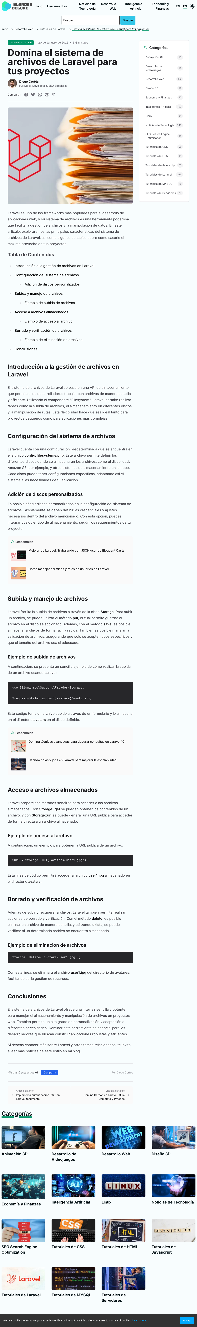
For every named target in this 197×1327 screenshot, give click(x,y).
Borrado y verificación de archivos (43, 330)
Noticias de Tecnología (87, 6)
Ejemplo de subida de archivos (50, 303)
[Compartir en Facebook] (26, 95)
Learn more (139, 1320)
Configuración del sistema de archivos (47, 275)
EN (178, 6)
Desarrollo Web (108, 6)
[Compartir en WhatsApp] (40, 95)
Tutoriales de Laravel (53, 29)
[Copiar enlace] (54, 95)
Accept (187, 1320)
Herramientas (57, 6)
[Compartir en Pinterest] (47, 95)
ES (185, 6)
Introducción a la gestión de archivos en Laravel (54, 266)
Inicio (39, 6)
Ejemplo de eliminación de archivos (54, 340)
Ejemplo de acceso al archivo (49, 321)
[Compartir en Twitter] (33, 95)
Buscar (128, 20)
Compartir (49, 1072)
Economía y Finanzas (160, 6)
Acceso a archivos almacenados (41, 312)
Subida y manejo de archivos (39, 293)
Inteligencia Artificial (133, 6)
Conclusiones (26, 349)
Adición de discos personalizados (52, 284)
